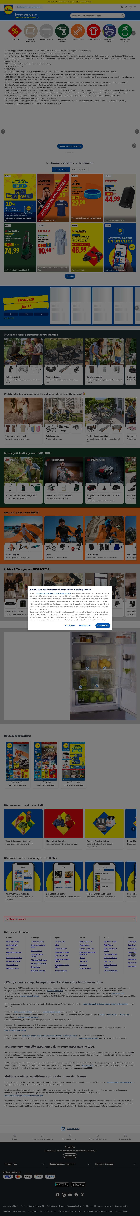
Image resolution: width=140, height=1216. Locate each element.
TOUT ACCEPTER (103, 626)
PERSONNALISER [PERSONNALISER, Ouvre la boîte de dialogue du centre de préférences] (85, 626)
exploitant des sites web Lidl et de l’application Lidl (54, 593)
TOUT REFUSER (70, 626)
